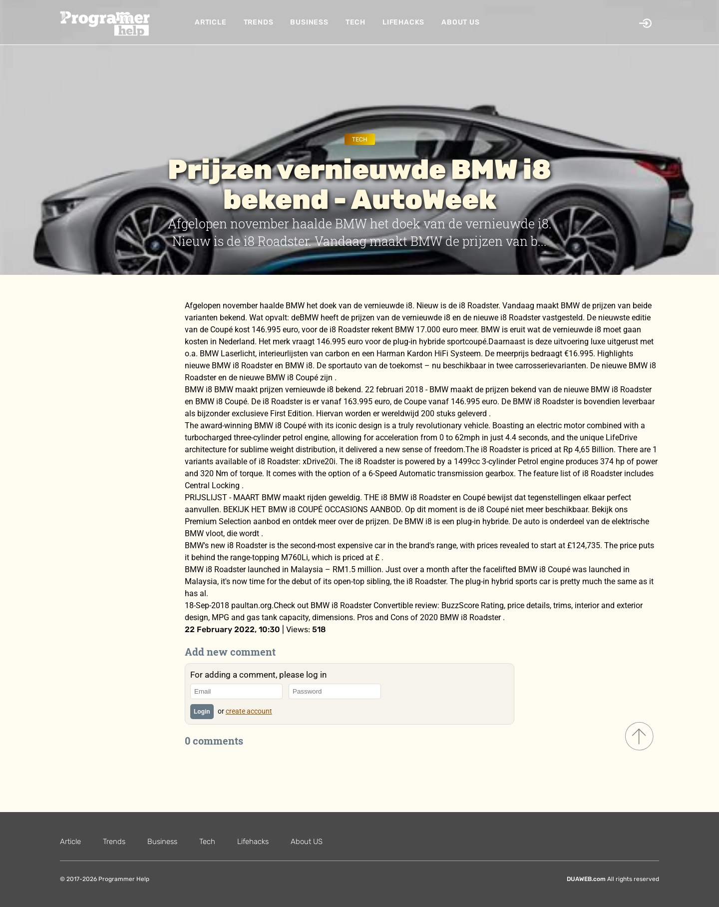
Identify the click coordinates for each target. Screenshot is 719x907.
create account (249, 711)
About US (460, 22)
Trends (259, 22)
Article (211, 22)
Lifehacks (403, 22)
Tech (355, 22)
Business (309, 22)
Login (202, 711)
